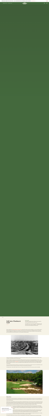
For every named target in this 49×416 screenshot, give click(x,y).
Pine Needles (16, 361)
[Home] (24, 3)
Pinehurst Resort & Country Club (16, 329)
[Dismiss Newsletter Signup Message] (12, 407)
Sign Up (4, 411)
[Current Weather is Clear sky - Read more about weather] (42, 3)
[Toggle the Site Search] (44, 3)
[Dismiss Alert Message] (47, 1)
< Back (2, 317)
